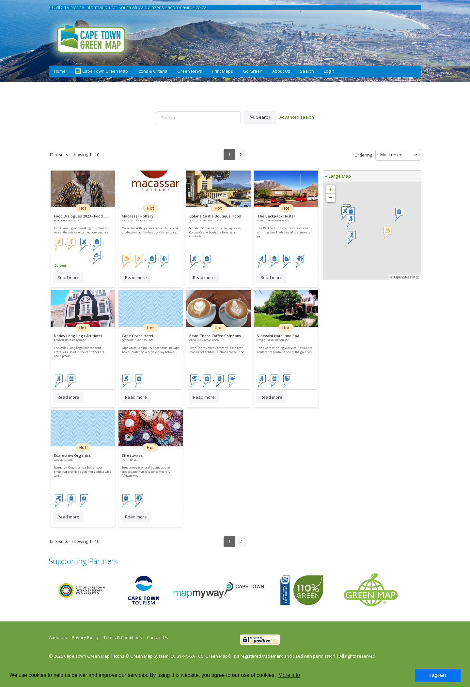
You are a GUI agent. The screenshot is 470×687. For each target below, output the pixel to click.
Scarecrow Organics (72, 455)
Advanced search (296, 117)
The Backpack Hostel (276, 216)
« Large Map (338, 176)
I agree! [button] (438, 675)
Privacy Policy (85, 637)
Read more (68, 277)
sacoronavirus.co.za (186, 7)
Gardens (61, 266)
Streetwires (132, 455)
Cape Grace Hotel (137, 335)
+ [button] (331, 189)
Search (307, 71)
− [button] (331, 198)
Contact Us (157, 637)
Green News (189, 71)
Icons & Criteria (152, 71)
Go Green (252, 71)
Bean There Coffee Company (215, 335)
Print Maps (222, 71)
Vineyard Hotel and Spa (278, 335)
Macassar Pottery (137, 216)
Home (60, 71)
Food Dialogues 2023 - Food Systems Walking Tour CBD (103, 216)
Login (329, 71)
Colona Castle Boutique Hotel (215, 216)
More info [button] (289, 675)
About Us (281, 71)
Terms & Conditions (122, 637)
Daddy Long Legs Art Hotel (78, 335)
